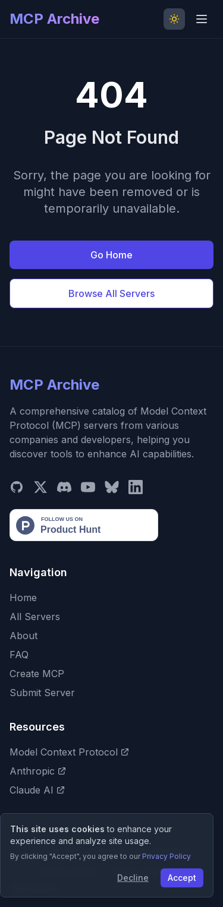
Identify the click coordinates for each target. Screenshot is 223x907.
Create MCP (37, 674)
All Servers (35, 616)
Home (23, 597)
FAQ (19, 655)
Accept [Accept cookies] (182, 878)
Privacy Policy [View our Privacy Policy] (166, 856)
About (23, 635)
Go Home (111, 255)
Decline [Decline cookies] (133, 878)
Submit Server (42, 693)
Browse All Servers (111, 293)
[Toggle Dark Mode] (174, 19)
